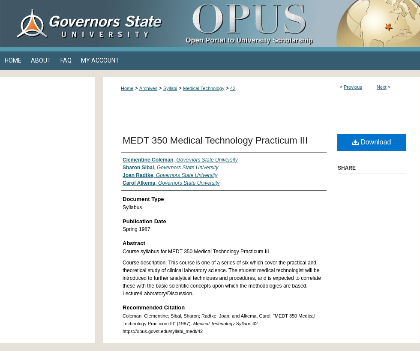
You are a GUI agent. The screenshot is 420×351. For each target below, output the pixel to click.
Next (382, 87)
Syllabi (170, 88)
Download (371, 142)
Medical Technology (203, 88)
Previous (353, 87)
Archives (148, 88)
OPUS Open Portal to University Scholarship (295, 23)
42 (232, 88)
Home (127, 88)
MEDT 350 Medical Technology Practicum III (215, 140)
